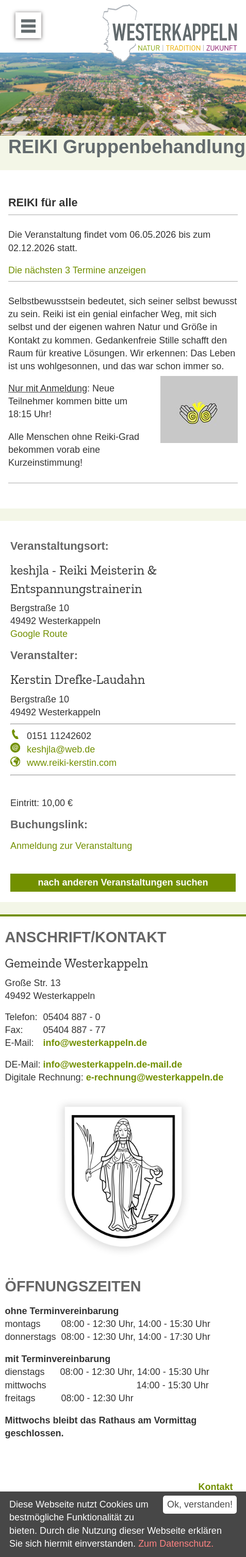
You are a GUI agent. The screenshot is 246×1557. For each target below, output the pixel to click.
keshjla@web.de (61, 749)
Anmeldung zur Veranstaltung (71, 846)
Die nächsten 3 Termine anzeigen (77, 270)
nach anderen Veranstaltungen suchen (123, 882)
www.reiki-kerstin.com (72, 763)
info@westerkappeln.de (95, 1043)
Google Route (39, 634)
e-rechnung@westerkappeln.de (155, 1077)
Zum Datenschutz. (176, 1543)
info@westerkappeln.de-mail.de (113, 1064)
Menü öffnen (31, 21)
